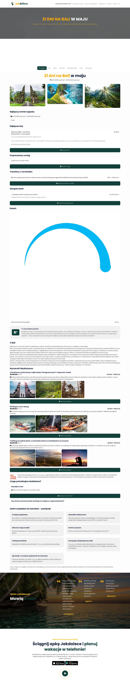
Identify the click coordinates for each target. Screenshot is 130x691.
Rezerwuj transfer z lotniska (65, 183)
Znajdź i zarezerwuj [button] (91, 4)
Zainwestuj (71, 544)
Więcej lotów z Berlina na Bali (72, 24)
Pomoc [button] (109, 4)
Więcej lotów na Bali (39, 24)
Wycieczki (88, 68)
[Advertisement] (65, 51)
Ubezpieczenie (72, 68)
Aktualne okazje (77, 4)
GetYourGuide (40, 475)
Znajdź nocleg (65, 166)
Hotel (55, 68)
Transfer (62, 68)
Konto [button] (115, 4)
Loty (49, 68)
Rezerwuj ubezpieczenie (65, 203)
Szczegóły (42, 68)
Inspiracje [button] (102, 4)
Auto (81, 68)
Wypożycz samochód (65, 496)
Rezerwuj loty (65, 150)
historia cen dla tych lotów (22, 144)
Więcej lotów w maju (90, 24)
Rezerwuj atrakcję (65, 401)
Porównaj (40, 544)
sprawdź (34, 559)
